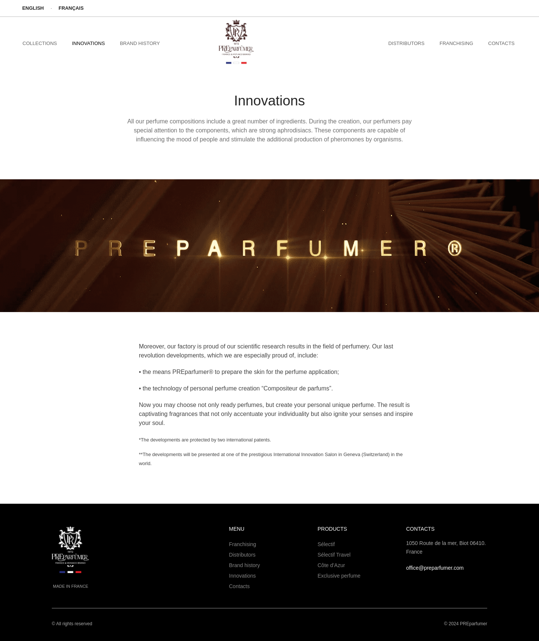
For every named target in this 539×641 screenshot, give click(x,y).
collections (40, 43)
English (33, 8)
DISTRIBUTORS (406, 43)
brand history (140, 43)
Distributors (242, 555)
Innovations (88, 43)
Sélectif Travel (334, 555)
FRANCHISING (456, 43)
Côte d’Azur (331, 565)
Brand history (244, 565)
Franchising (242, 544)
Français (72, 8)
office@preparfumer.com (435, 568)
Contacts (501, 43)
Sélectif (326, 544)
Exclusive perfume (339, 576)
